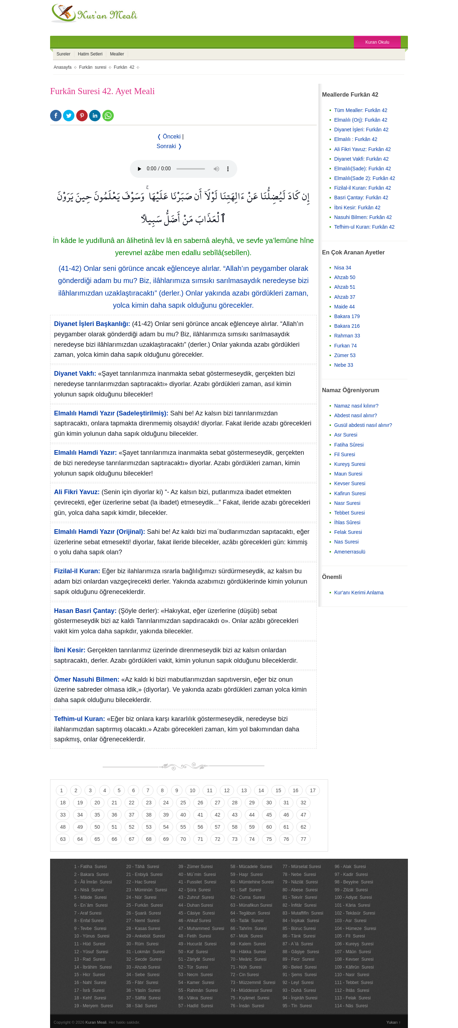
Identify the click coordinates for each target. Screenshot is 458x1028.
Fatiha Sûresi (349, 445)
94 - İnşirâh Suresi (300, 997)
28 (235, 802)
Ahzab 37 (344, 297)
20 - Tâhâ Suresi (142, 866)
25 (183, 802)
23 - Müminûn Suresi (146, 889)
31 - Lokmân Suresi (145, 951)
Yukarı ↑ (393, 1022)
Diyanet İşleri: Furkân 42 (361, 129)
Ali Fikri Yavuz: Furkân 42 (362, 149)
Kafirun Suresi (350, 493)
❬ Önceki (169, 136)
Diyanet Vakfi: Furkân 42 (361, 159)
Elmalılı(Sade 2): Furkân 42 (364, 178)
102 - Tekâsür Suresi (355, 913)
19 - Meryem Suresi (93, 1005)
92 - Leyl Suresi (298, 982)
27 (217, 802)
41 (200, 815)
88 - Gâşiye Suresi (301, 951)
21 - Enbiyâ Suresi (144, 874)
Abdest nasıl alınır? (355, 415)
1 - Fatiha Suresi (90, 866)
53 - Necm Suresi (195, 974)
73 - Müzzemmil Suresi (252, 982)
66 (114, 839)
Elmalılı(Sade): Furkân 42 (362, 168)
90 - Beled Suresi (300, 967)
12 (227, 790)
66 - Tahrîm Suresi (248, 928)
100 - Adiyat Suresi (353, 897)
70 (183, 839)
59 (252, 827)
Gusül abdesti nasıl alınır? (363, 425)
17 (313, 790)
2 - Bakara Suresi (91, 874)
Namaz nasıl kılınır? (356, 406)
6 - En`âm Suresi (90, 905)
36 (114, 815)
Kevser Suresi (349, 483)
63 (63, 839)
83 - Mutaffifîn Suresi (303, 913)
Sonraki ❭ (169, 146)
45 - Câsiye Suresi (196, 913)
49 (80, 827)
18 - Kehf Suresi (90, 997)
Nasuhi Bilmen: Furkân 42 (363, 217)
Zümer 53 (345, 355)
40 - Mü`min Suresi (197, 874)
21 (114, 802)
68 (149, 839)
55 (183, 827)
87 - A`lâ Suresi (298, 943)
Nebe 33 (343, 365)
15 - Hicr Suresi (89, 974)
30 (269, 802)
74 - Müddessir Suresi (251, 990)
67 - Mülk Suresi (246, 936)
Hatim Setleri (90, 54)
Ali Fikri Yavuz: (77, 492)
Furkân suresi (92, 67)
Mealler (117, 54)
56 (200, 827)
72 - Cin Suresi (244, 974)
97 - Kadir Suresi (351, 874)
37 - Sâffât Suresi (143, 997)
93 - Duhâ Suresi (299, 990)
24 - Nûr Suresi (141, 897)
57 (217, 827)
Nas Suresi (346, 542)
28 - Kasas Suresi (143, 928)
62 (303, 827)
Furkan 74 (345, 346)
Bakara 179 (347, 316)
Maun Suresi (348, 474)
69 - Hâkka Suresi (248, 951)
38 (149, 815)
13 (244, 790)
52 (132, 827)
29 (252, 802)
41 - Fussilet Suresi (197, 882)
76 (286, 839)
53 (149, 827)
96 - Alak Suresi (350, 866)
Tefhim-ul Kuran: (79, 718)
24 (166, 802)
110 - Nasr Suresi (352, 974)
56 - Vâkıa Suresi (195, 997)
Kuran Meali (96, 1022)
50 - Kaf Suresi (193, 951)
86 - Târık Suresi (299, 936)
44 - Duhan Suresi (195, 905)
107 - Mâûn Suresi (353, 951)
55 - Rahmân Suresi (198, 990)
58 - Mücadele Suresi (251, 866)
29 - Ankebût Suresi (145, 936)
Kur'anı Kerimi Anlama (359, 592)
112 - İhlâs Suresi (352, 990)
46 (286, 815)
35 (97, 815)
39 (166, 815)
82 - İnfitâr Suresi (300, 905)
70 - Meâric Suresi (248, 959)
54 (166, 827)
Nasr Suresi (347, 503)
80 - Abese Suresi (300, 889)
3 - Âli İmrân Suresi (93, 882)
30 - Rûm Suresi (142, 943)
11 (210, 790)
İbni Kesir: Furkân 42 (357, 207)
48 (63, 827)
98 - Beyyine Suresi (354, 882)
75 (269, 839)
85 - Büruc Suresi (299, 928)
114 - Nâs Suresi (351, 1005)
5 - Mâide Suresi (90, 897)
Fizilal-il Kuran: (77, 571)
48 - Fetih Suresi (194, 936)
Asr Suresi (345, 435)
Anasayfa (63, 67)
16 (295, 790)
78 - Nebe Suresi (299, 874)
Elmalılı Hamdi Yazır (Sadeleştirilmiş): (111, 413)
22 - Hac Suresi (141, 882)
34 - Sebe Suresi (143, 974)
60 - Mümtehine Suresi (252, 882)
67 (132, 839)
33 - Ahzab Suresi (143, 967)
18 (63, 802)
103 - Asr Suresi (350, 920)
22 (132, 802)
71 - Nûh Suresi (246, 967)
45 (269, 815)
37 (132, 815)
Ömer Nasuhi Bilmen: (87, 679)
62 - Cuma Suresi (247, 897)
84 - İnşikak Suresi (301, 920)
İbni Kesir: (70, 650)
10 (192, 790)
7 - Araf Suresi (87, 913)
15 (278, 790)
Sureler (63, 54)
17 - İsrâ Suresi (89, 990)
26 (200, 802)
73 (235, 839)
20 (97, 802)
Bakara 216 (347, 326)
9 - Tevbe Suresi (90, 928)
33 (63, 815)
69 (166, 839)
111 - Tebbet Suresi (354, 982)
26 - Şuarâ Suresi (143, 913)
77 (303, 839)
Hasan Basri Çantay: (85, 610)
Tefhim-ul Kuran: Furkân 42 (364, 227)
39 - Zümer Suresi (195, 866)
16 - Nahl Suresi (90, 982)
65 (97, 839)
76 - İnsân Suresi (247, 1005)
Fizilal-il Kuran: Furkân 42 (362, 188)
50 (97, 827)
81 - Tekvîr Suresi (300, 897)
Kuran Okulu (377, 42)
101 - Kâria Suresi (352, 905)
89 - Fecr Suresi (299, 959)
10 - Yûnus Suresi (91, 936)
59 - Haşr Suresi (246, 874)
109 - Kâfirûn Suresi (354, 967)
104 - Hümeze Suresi (355, 928)
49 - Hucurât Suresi (197, 943)
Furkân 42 (124, 67)
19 (80, 802)
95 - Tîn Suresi (297, 1005)
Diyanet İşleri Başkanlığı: (92, 323)
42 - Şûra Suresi (194, 889)
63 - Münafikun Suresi (251, 905)
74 (252, 839)
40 (183, 815)
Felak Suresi (348, 532)
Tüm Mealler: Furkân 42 (361, 110)
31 (286, 802)
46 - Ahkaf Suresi (194, 920)
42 (217, 815)
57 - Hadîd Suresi (195, 1005)
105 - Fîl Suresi (350, 936)
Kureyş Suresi (349, 464)
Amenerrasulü (349, 552)
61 (286, 827)
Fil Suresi (344, 454)
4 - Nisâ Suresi (88, 889)
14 (261, 790)
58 (235, 827)
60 (269, 827)
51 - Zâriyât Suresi (196, 959)
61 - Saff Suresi (245, 889)
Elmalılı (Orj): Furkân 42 (361, 120)
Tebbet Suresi (349, 513)
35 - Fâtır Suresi (142, 982)
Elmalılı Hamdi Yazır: (85, 452)
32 (303, 802)
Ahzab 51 (344, 287)
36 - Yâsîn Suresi (143, 990)
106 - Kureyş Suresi (354, 943)
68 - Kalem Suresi (248, 943)
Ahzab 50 (344, 277)
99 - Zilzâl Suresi (351, 889)
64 (80, 839)
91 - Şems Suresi (300, 974)
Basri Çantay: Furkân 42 (361, 197)
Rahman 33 (347, 335)
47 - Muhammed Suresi (201, 928)
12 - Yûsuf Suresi (91, 951)
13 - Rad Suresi (89, 959)
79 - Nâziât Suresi (300, 882)
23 (149, 802)
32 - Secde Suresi (144, 959)
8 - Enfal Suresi (88, 920)
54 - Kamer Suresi (196, 982)
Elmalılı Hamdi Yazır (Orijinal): (99, 531)
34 (80, 815)
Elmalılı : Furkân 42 (355, 139)
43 (235, 815)
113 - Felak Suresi (353, 997)
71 (200, 839)
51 (114, 827)
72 (217, 839)
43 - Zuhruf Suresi (196, 897)
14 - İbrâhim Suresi (93, 967)
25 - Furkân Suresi (144, 905)
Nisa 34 (342, 268)
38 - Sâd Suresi (141, 1005)
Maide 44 (344, 307)
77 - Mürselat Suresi (302, 866)
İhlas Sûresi (347, 522)
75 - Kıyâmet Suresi (249, 997)
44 (252, 815)
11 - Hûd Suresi (89, 943)
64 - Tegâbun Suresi (250, 913)
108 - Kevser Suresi (354, 959)
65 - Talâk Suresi (247, 920)
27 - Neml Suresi (143, 920)
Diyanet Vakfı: (75, 373)
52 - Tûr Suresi (193, 967)
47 (303, 815)
